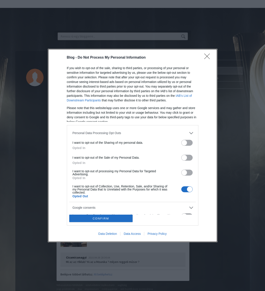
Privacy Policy (157, 233)
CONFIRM (101, 218)
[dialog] (132, 145)
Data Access (132, 233)
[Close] (208, 58)
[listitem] (133, 133)
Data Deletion (107, 233)
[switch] (187, 143)
